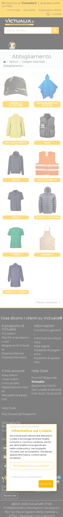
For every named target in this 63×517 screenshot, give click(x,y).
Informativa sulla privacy (31, 465)
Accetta (45, 483)
